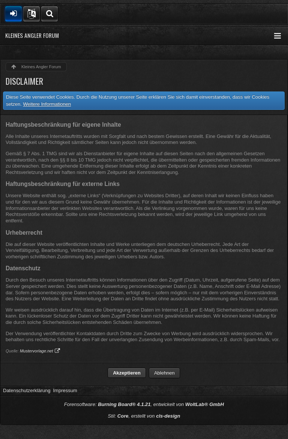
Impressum (65, 390)
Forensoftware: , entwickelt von (144, 404)
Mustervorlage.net (36, 351)
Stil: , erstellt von (144, 416)
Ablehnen (164, 373)
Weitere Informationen (47, 104)
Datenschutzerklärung (26, 390)
